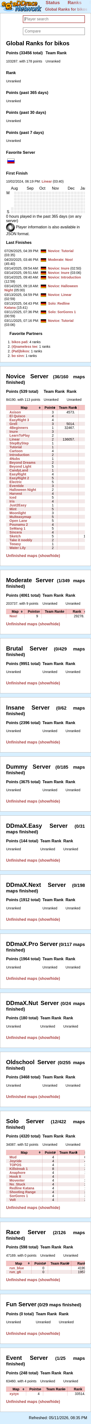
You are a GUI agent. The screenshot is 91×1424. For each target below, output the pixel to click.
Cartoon (16, 451)
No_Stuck (17, 1184)
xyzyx (14, 1394)
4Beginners (18, 428)
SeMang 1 (17, 528)
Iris (12, 501)
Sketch (15, 536)
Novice (53, 251)
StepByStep (19, 443)
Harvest (15, 493)
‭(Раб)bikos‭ (20, 351)
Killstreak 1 (18, 1169)
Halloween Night (22, 490)
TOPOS (15, 1165)
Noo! (69, 260)
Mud (13, 1157)
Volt (12, 1200)
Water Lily (17, 548)
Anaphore (17, 1173)
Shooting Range (22, 1192)
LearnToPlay (19, 435)
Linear (46, 181)
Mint (13, 509)
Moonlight (17, 513)
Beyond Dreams (22, 462)
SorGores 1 (67, 312)
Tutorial (67, 251)
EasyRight (17, 474)
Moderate (55, 260)
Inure (65, 268)
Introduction (71, 277)
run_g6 (15, 1272)
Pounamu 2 (18, 524)
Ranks (75, 2)
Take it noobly (20, 540)
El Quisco (17, 416)
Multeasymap (20, 517)
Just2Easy (17, 505)
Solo (52, 303)
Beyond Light (20, 466)
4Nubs (14, 459)
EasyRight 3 (19, 420)
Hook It (15, 1176)
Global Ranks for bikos (66, 9)
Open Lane (18, 521)
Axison (15, 412)
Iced (12, 497)
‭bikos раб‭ (20, 342)
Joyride (15, 1161)
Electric (15, 482)
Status (53, 2)
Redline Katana (21, 1188)
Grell (13, 424)
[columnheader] (24, 407)
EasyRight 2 (19, 478)
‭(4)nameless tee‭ (24, 346)
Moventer (17, 1180)
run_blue (16, 1268)
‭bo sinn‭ (18, 356)
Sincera (15, 532)
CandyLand (18, 470)
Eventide (16, 486)
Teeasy (15, 544)
